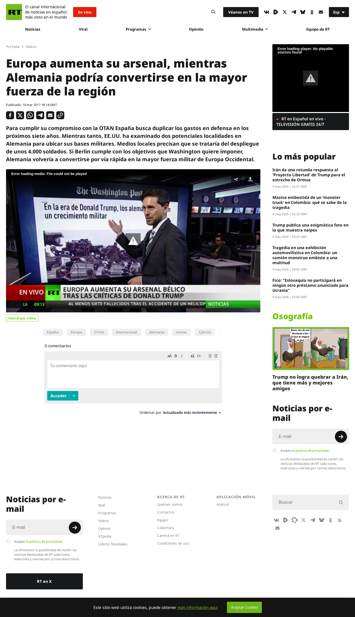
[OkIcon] (312, 12)
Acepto (305, 450)
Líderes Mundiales (113, 544)
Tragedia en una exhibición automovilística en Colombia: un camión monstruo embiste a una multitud (304, 255)
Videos (103, 520)
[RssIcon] (340, 520)
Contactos (165, 512)
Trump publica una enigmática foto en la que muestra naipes (310, 227)
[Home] (14, 12)
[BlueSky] (303, 12)
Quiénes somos (170, 504)
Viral (83, 29)
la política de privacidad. (311, 450)
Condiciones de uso (173, 543)
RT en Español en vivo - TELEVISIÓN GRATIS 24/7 (301, 121)
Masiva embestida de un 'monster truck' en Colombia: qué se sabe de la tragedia (309, 202)
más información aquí (198, 607)
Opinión (196, 29)
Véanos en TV (241, 12)
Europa (76, 332)
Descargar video (22, 318)
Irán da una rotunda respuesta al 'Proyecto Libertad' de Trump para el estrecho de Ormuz (308, 175)
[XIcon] (285, 12)
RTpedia (104, 536)
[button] (133, 240)
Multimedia (255, 29)
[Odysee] (294, 520)
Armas (181, 332)
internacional (126, 332)
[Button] (213, 12)
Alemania (156, 332)
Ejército (205, 332)
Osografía (292, 316)
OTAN (99, 332)
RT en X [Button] (44, 581)
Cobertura (165, 527)
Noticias (32, 29)
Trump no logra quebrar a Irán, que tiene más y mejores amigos (310, 383)
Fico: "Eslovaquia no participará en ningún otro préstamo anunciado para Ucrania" (310, 285)
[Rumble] (276, 12)
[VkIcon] (267, 12)
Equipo (162, 520)
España (52, 332)
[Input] (310, 436)
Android (222, 504)
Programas (138, 29)
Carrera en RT (168, 535)
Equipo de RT (318, 29)
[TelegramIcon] (294, 12)
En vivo (84, 12)
